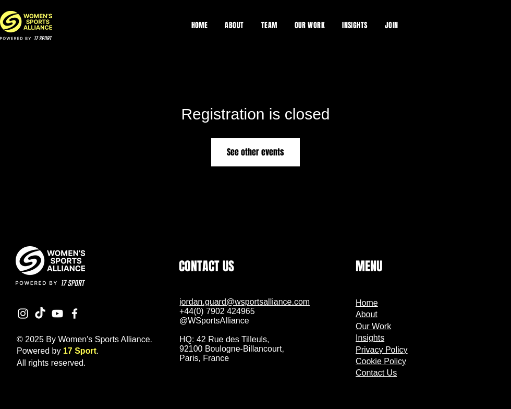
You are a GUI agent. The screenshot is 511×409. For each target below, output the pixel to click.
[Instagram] (23, 313)
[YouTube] (57, 313)
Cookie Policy (381, 361)
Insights (370, 337)
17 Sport (79, 350)
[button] (310, 25)
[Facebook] (74, 313)
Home (367, 302)
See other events (255, 152)
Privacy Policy (382, 349)
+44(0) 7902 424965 (217, 311)
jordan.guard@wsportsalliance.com (244, 301)
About (367, 314)
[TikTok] (40, 313)
